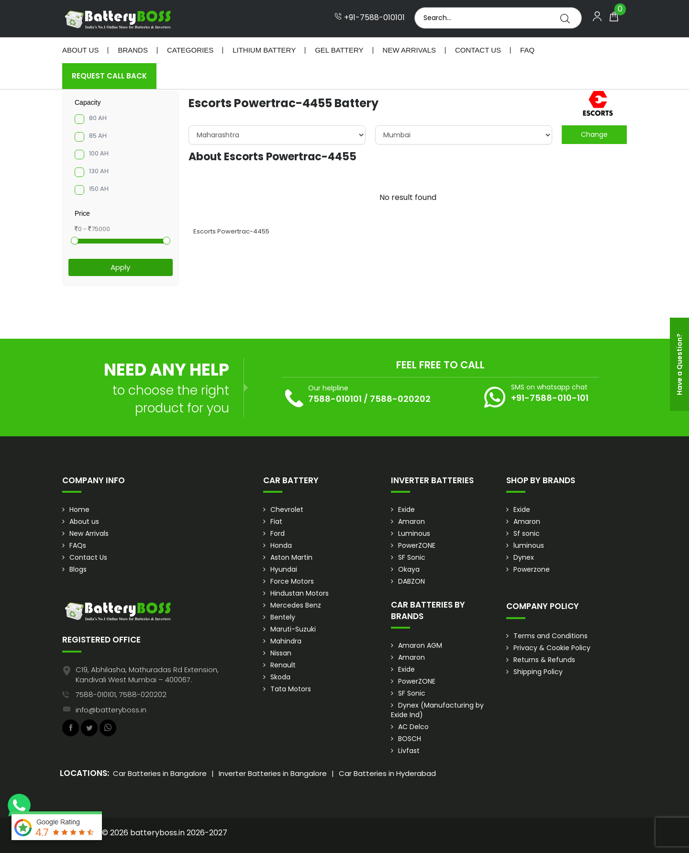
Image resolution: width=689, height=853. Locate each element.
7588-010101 (335, 399)
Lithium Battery (264, 50)
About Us (80, 50)
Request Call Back (109, 76)
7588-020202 (400, 399)
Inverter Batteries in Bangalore (273, 773)
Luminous (414, 533)
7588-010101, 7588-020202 (121, 694)
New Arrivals (409, 50)
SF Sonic (411, 557)
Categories (190, 50)
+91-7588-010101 (369, 17)
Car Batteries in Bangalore (160, 773)
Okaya (409, 569)
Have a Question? (679, 364)
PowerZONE (416, 545)
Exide (406, 509)
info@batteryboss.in (111, 710)
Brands (133, 50)
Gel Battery (339, 50)
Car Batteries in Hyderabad (387, 773)
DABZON (411, 581)
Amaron (411, 521)
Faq (527, 50)
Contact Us (478, 50)
